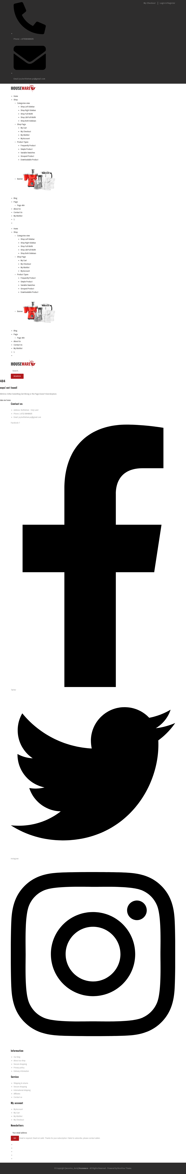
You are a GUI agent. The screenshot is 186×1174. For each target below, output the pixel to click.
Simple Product (26, 149)
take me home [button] (5, 400)
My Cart (24, 128)
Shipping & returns (21, 1083)
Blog (15, 198)
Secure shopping (20, 1064)
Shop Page (21, 124)
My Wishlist (25, 135)
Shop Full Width (27, 114)
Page (16, 202)
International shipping (22, 1090)
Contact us (18, 1097)
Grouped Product (27, 156)
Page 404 (20, 205)
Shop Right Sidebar (28, 110)
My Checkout (150, 3)
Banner (20, 179)
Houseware (83, 1168)
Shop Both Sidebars (28, 121)
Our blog (17, 1057)
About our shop (19, 1060)
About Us (17, 209)
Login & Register (167, 3)
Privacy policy (19, 1067)
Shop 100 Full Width (28, 117)
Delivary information (21, 1071)
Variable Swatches (28, 152)
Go (15, 1138)
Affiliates (17, 1093)
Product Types (22, 142)
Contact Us (18, 212)
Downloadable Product (29, 159)
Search (17, 376)
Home (16, 96)
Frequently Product (28, 145)
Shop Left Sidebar (28, 106)
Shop (16, 99)
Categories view (23, 103)
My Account (25, 138)
